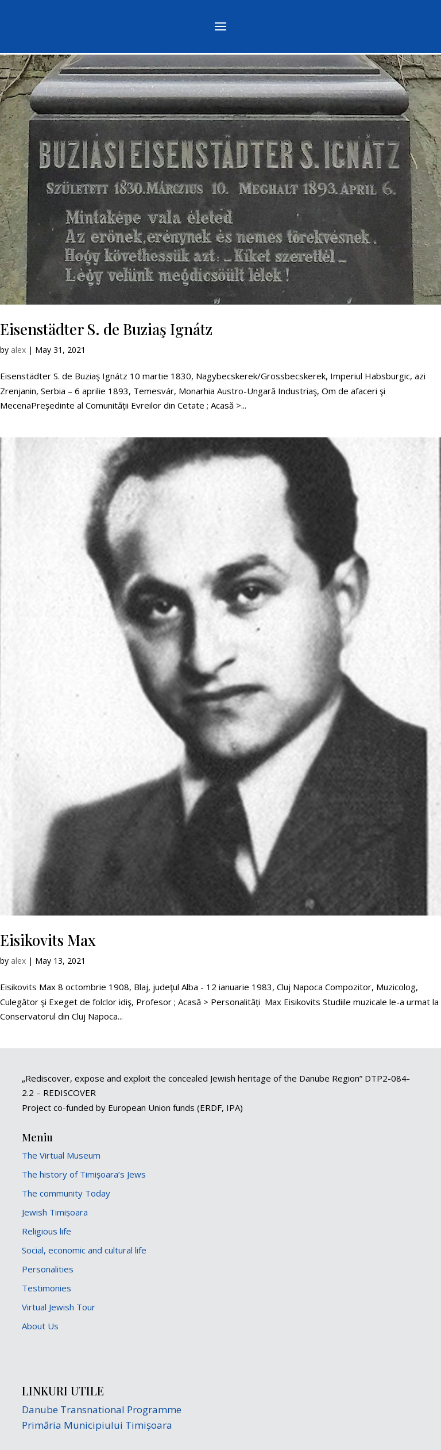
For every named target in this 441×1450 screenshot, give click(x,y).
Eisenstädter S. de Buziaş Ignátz (106, 329)
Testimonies (46, 1288)
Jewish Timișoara (55, 1212)
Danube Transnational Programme (101, 1409)
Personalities (48, 1269)
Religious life (46, 1231)
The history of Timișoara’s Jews (84, 1174)
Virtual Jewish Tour (58, 1307)
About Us (40, 1326)
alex (18, 349)
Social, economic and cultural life (84, 1250)
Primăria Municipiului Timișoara (97, 1425)
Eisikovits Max (48, 940)
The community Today (66, 1193)
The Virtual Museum (61, 1155)
